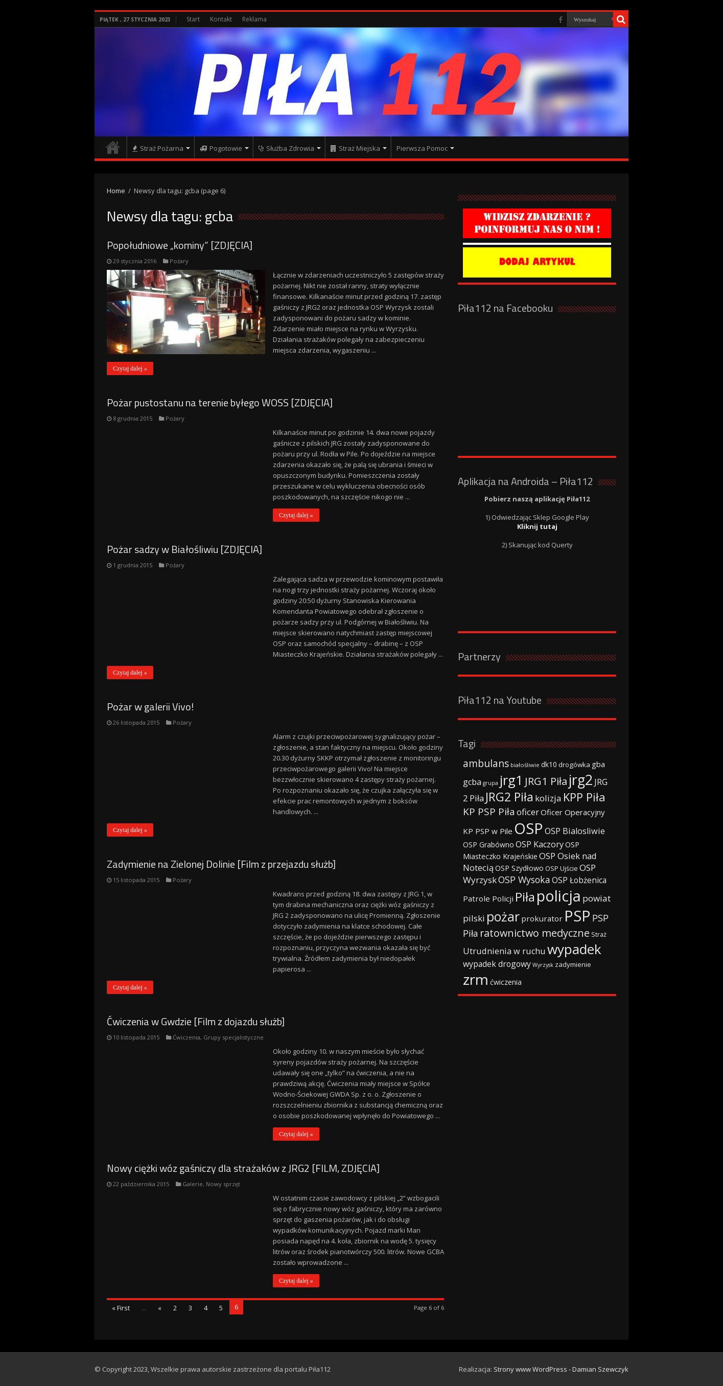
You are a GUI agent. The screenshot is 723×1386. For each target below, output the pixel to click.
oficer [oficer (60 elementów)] (528, 812)
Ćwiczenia (186, 1037)
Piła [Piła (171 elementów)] (525, 896)
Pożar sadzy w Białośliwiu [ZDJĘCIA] (184, 549)
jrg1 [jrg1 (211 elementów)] (511, 780)
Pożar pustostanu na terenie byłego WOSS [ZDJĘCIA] (220, 402)
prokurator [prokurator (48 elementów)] (542, 918)
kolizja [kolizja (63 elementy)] (548, 798)
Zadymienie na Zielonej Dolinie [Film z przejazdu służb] (221, 864)
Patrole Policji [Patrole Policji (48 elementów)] (488, 898)
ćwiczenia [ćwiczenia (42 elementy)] (506, 982)
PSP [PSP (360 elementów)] (577, 916)
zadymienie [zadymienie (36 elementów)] (573, 964)
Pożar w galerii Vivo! (150, 706)
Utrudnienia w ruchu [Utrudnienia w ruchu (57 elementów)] (504, 951)
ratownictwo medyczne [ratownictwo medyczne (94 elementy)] (535, 933)
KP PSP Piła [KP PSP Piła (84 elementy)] (489, 811)
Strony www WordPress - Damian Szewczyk (561, 1369)
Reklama (254, 19)
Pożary (179, 261)
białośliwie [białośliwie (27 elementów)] (525, 765)
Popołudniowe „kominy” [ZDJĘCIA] (179, 245)
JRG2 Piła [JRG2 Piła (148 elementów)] (509, 797)
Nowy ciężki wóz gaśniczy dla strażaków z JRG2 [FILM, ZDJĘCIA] (243, 1168)
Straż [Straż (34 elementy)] (599, 934)
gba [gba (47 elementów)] (598, 764)
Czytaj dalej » (130, 368)
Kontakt (221, 19)
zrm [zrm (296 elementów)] (475, 979)
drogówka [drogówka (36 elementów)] (574, 764)
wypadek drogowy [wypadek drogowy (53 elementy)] (497, 963)
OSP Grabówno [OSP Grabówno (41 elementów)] (488, 844)
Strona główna (113, 147)
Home (116, 190)
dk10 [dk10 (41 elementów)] (549, 764)
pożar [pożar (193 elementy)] (503, 916)
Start (193, 19)
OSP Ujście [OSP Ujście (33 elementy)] (561, 868)
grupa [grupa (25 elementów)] (490, 783)
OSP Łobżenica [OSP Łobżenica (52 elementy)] (579, 880)
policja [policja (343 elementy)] (559, 896)
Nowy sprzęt (223, 1184)
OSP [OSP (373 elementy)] (528, 828)
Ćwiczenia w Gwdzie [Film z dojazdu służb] (196, 1021)
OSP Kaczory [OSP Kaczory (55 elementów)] (540, 844)
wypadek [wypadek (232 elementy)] (574, 949)
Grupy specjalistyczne (233, 1037)
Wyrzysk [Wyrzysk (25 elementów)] (542, 964)
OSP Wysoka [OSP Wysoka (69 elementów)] (524, 879)
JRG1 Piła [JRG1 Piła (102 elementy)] (546, 781)
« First (121, 1307)
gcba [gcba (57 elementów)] (472, 782)
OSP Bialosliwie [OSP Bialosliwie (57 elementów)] (575, 831)
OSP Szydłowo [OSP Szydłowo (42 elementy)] (519, 868)
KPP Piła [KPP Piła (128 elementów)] (584, 797)
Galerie (192, 1184)
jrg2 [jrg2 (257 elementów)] (581, 779)
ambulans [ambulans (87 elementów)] (486, 763)
